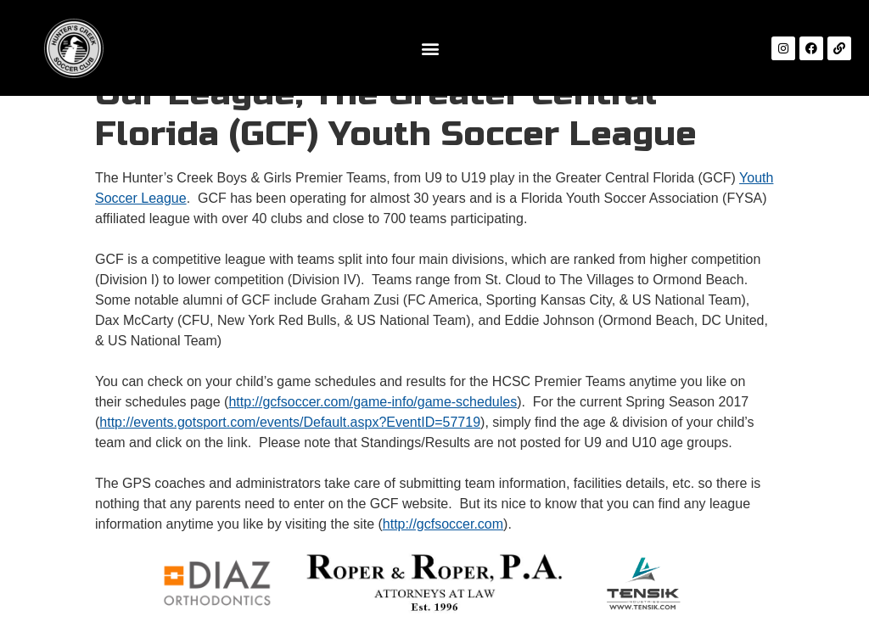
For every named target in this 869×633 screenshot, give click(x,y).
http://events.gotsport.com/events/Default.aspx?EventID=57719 (289, 422)
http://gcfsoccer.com (443, 524)
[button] (430, 48)
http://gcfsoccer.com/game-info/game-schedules (372, 402)
